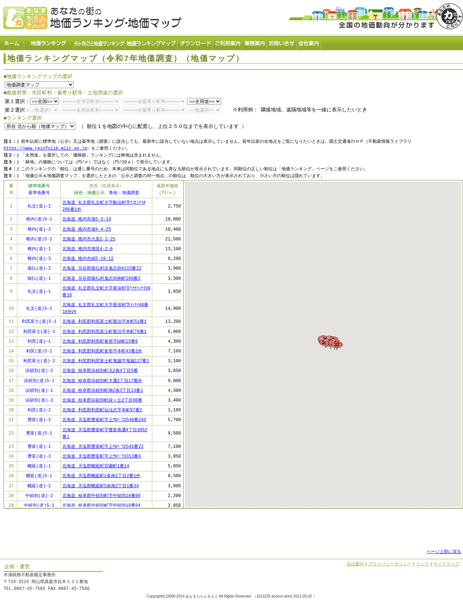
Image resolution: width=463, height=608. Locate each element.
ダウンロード (195, 42)
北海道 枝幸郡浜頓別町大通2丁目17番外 (102, 381)
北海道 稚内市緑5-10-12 (88, 259)
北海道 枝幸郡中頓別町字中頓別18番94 (101, 505)
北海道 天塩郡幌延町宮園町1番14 (95, 466)
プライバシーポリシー (390, 564)
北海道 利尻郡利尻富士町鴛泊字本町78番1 (104, 332)
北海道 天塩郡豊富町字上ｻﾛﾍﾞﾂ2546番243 (104, 420)
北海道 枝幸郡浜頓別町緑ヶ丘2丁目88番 (102, 400)
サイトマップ (446, 564)
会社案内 (309, 42)
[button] (348, 359)
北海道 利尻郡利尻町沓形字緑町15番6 (100, 341)
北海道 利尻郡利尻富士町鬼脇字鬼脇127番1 (105, 361)
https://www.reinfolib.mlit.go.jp (45, 148)
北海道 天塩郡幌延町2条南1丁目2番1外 (101, 476)
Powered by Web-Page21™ (436, 605)
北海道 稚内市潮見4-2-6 (87, 249)
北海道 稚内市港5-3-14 (86, 220)
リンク (422, 564)
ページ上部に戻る (443, 552)
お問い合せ (282, 42)
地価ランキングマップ (151, 42)
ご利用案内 (228, 42)
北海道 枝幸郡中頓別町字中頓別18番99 (101, 496)
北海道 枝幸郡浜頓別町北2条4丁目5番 (100, 371)
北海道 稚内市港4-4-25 (86, 229)
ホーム (12, 42)
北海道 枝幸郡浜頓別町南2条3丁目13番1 (102, 391)
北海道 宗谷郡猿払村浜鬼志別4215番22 (101, 269)
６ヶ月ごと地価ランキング (100, 42)
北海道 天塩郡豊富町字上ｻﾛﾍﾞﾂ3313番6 (101, 456)
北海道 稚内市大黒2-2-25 (88, 239)
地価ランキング (50, 42)
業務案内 (255, 42)
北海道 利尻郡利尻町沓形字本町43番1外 (102, 351)
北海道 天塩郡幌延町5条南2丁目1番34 (100, 486)
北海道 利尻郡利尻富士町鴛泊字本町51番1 (104, 322)
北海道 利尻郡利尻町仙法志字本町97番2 (102, 410)
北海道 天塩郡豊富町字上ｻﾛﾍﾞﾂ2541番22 (102, 447)
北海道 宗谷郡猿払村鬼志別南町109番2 (101, 278)
